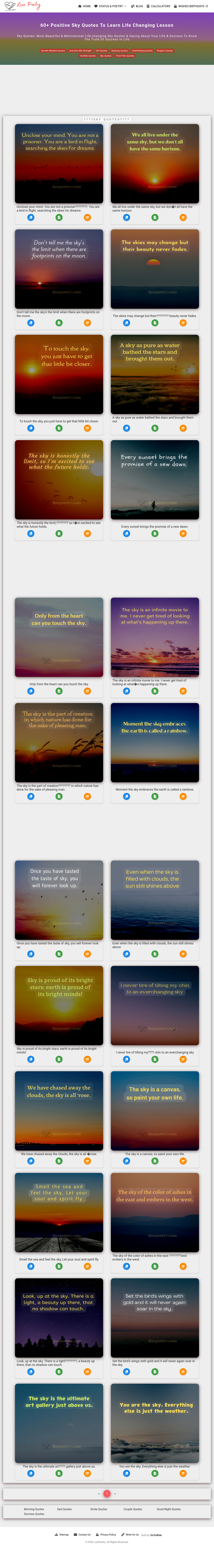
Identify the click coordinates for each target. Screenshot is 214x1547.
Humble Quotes (88, 55)
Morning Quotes (34, 1509)
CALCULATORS (158, 6)
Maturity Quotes (119, 50)
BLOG (137, 6)
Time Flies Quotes (125, 55)
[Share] (87, 217)
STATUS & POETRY (110, 6)
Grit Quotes (101, 50)
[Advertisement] (107, 91)
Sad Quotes (64, 1509)
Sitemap (62, 1534)
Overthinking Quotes (142, 50)
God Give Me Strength (80, 50)
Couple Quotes (133, 1509)
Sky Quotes (105, 55)
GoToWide (156, 1535)
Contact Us (82, 1534)
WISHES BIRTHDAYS (191, 6)
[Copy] (30, 217)
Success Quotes (34, 1514)
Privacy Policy (106, 1534)
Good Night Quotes (169, 1509)
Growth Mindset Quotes (53, 50)
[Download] (59, 217)
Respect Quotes (165, 50)
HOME (84, 6)
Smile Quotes (98, 1509)
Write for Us (130, 1534)
